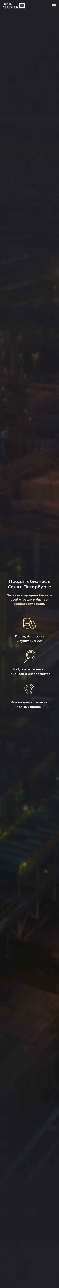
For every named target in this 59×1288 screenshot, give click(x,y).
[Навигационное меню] (54, 5)
